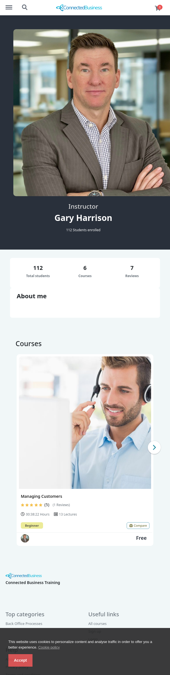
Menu (12, 5)
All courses (97, 623)
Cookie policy (49, 647)
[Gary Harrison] (25, 538)
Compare (138, 525)
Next (154, 447)
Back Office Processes (24, 623)
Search (25, 7)
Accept (20, 660)
